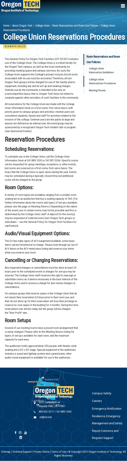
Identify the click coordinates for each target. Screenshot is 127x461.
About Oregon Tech (22, 26)
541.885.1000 (63, 411)
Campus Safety (101, 393)
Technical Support (22, 451)
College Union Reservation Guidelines (101, 70)
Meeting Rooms (97, 90)
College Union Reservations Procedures (102, 81)
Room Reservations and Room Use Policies (75, 26)
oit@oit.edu (45, 417)
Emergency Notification (107, 408)
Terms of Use (59, 451)
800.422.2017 (46, 411)
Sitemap (5, 451)
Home (6, 26)
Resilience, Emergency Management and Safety (107, 419)
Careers (97, 401)
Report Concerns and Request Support (105, 434)
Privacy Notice (41, 451)
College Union (42, 26)
